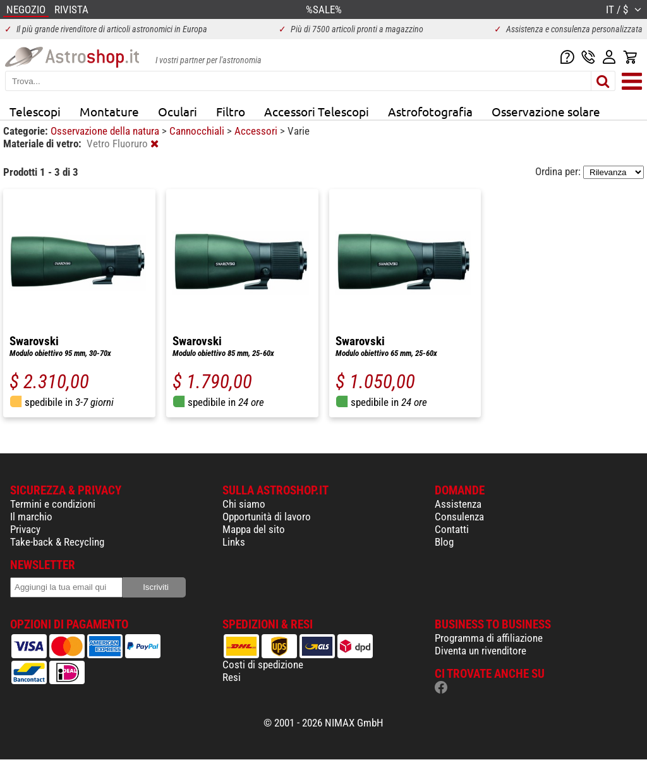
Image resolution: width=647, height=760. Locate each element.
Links (233, 542)
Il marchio (31, 516)
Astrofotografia (430, 111)
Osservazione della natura (106, 131)
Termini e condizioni (52, 504)
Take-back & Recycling (57, 542)
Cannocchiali (198, 131)
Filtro (230, 111)
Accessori (257, 131)
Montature (109, 111)
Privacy (25, 529)
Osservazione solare (546, 111)
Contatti (452, 529)
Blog (444, 542)
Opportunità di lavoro (266, 516)
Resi (231, 677)
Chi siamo (243, 504)
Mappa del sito (253, 529)
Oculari (177, 111)
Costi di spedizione (262, 664)
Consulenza (459, 516)
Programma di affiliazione (489, 638)
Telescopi (35, 111)
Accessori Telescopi (316, 111)
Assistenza (458, 504)
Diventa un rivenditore (480, 650)
